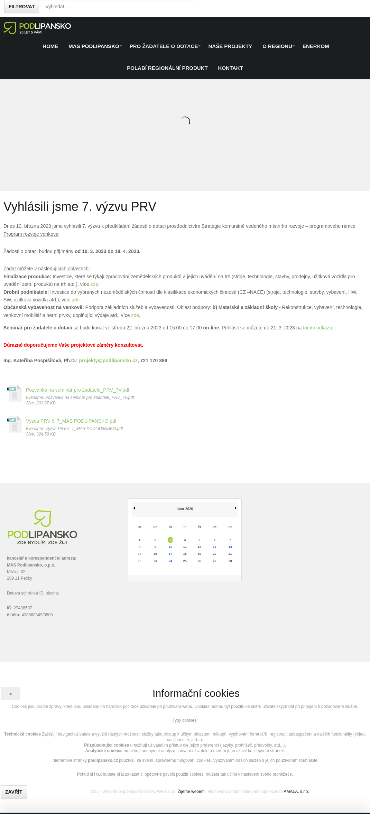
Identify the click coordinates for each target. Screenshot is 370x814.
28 (230, 561)
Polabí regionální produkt (167, 68)
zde (94, 284)
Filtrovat (22, 6)
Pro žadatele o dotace (164, 46)
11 (185, 547)
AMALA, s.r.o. (296, 791)
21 (230, 553)
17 (170, 553)
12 (199, 547)
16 (155, 553)
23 (155, 561)
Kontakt (230, 68)
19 (199, 553)
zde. (76, 299)
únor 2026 (185, 509)
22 (139, 561)
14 (230, 547)
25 (185, 561)
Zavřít (13, 792)
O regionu (277, 46)
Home (50, 46)
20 (214, 553)
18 (185, 553)
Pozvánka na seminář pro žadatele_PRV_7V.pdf (77, 390)
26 (199, 561)
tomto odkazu (317, 327)
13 (214, 547)
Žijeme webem (191, 791)
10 (170, 547)
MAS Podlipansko (93, 46)
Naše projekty (230, 46)
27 (214, 561)
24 (170, 561)
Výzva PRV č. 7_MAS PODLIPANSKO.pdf (71, 421)
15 (139, 553)
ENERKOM (316, 46)
